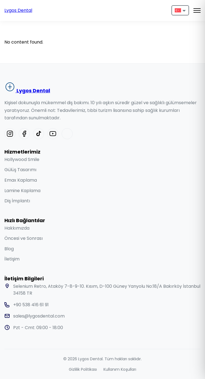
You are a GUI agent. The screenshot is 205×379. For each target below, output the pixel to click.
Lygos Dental (18, 10)
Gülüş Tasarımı (20, 169)
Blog (9, 249)
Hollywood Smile (21, 159)
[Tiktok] (38, 133)
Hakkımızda (16, 228)
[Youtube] (52, 133)
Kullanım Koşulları (119, 369)
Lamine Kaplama (22, 190)
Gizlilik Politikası (83, 369)
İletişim (12, 259)
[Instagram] (9, 133)
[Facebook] (24, 133)
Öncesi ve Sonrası (23, 238)
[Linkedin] (67, 133)
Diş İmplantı (17, 201)
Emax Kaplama (20, 180)
